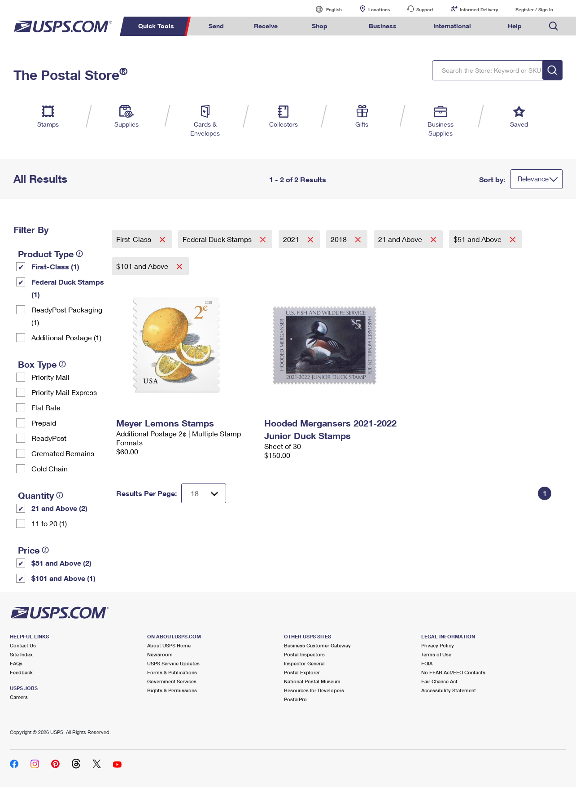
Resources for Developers (314, 690)
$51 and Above (478, 239)
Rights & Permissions (172, 690)
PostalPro (295, 699)
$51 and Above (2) (61, 562)
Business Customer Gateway (317, 645)
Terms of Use (436, 654)
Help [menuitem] (515, 26)
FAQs (16, 663)
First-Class (134, 239)
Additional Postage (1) (66, 337)
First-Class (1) (55, 266)
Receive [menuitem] (266, 26)
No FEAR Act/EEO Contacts (453, 672)
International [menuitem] (452, 26)
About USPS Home (169, 645)
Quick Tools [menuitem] (156, 26)
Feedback (21, 672)
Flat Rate (46, 407)
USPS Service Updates (173, 663)
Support (424, 9)
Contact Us (23, 645)
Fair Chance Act (439, 681)
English (325, 9)
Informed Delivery (479, 9)
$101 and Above (143, 266)
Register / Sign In (534, 9)
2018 (340, 239)
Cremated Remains (62, 453)
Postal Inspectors (304, 654)
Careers (19, 697)
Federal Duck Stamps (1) (67, 288)
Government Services (171, 681)
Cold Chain (49, 468)
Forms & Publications (172, 672)
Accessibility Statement (448, 690)
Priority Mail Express (64, 392)
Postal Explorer (302, 672)
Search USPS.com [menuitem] (553, 26)
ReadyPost (48, 438)
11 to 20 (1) (49, 523)
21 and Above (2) (59, 508)
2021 (292, 239)
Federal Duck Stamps (218, 239)
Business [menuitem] (383, 26)
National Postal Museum (312, 681)
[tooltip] (79, 253)
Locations (379, 9)
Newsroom (160, 654)
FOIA (426, 663)
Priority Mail (50, 377)
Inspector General (304, 663)
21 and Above (401, 239)
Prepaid (43, 422)
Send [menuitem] (216, 26)
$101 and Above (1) (63, 578)
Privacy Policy (437, 645)
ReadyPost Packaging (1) (66, 315)
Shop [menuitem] (319, 26)
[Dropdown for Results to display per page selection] (203, 493)
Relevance (533, 179)
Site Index (21, 654)
